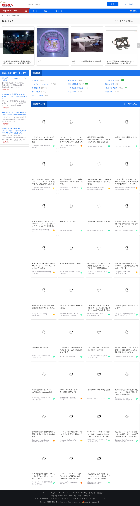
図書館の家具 (109, 84)
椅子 (39, 61)
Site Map (84, 493)
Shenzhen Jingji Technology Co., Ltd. (40, 230)
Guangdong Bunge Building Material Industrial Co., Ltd (40, 441)
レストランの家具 (111, 88)
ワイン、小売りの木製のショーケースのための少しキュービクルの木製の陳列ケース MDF (126, 181)
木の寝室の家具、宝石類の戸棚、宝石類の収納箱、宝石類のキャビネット (126, 223)
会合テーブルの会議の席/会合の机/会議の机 (86, 62)
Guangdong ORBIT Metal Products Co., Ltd (122, 272)
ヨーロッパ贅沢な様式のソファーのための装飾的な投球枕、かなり (71, 434)
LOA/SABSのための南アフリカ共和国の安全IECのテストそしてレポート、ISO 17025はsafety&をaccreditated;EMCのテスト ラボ (99, 266)
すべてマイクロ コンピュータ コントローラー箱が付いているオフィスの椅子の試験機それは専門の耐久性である (98, 308)
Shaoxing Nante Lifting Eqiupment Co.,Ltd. (94, 483)
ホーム (35, 11)
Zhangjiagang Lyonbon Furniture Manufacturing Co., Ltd (125, 188)
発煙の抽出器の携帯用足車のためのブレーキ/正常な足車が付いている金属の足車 (126, 392)
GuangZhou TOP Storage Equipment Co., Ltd (40, 314)
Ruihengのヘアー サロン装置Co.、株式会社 (69, 188)
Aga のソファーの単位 (68, 221)
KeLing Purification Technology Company (41, 272)
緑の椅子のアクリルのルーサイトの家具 (14, 79)
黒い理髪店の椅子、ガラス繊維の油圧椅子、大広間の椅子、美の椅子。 (71, 181)
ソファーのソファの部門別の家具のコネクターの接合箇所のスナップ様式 (71, 350)
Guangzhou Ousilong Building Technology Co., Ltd (41, 188)
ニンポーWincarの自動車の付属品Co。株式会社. (42, 483)
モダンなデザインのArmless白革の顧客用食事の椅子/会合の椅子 (14, 113)
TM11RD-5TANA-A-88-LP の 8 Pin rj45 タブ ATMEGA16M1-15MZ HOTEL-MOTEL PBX (70, 476)
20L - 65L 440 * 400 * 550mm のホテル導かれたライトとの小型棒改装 (99, 181)
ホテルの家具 (109, 80)
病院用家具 (72, 80)
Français (53, 496)
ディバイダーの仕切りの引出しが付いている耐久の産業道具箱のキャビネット (126, 266)
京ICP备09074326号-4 (91, 502)
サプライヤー (59, 11)
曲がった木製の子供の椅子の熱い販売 (71, 307)
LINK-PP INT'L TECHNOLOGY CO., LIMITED (69, 483)
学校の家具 (72, 92)
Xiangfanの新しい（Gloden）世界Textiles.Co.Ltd (97, 441)
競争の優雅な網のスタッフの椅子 (98, 222)
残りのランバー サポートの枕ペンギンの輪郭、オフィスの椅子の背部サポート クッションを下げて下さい (126, 434)
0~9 (104, 499)
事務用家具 (36, 88)
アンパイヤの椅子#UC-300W (70, 263)
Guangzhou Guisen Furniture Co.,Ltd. (41, 146)
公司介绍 (92, 493)
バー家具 (35, 80)
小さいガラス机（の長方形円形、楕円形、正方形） (98, 349)
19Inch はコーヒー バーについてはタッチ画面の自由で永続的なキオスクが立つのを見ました (14, 131)
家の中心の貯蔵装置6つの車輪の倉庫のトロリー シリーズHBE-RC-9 (14, 96)
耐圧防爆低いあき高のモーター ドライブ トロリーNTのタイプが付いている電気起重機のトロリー (98, 476)
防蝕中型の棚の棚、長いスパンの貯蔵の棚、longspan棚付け (43, 391)
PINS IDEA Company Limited (124, 230)
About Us (62, 493)
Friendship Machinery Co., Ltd (124, 357)
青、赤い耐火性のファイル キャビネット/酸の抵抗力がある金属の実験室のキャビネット (126, 350)
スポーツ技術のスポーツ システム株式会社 (70, 272)
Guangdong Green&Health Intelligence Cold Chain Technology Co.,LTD (95, 188)
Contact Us (70, 493)
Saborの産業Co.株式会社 (95, 230)
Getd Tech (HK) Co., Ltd (122, 146)
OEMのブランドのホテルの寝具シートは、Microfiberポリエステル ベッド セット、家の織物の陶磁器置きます (99, 434)
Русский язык (62, 496)
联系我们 (100, 493)
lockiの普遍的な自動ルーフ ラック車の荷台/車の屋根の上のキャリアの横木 (44, 476)
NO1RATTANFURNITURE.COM (96, 399)
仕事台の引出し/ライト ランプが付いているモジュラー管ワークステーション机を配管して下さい (43, 223)
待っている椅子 (37, 95)
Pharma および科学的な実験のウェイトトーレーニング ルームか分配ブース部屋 (43, 266)
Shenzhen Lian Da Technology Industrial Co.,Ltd (124, 441)
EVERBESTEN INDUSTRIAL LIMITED (68, 398)
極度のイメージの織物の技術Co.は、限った (41, 356)
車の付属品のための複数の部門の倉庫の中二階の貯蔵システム (43, 307)
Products (46, 493)
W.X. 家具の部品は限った (67, 356)
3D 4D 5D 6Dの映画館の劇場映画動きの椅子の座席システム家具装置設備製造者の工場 (17, 62)
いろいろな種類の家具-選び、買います (126, 307)
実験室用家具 (73, 84)
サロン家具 (36, 92)
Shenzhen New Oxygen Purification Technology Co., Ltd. (123, 398)
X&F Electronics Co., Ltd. (95, 146)
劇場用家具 (108, 92)
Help (77, 493)
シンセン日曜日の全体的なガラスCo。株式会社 (97, 356)
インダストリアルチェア (41, 84)
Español (72, 496)
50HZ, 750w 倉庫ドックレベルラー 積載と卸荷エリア (71, 391)
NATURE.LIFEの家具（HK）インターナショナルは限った (69, 314)
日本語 (133, 11)
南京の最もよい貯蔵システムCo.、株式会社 (41, 399)
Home (39, 493)
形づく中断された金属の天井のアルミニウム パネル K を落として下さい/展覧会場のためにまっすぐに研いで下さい (44, 181)
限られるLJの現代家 (66, 230)
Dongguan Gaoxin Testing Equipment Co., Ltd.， (95, 314)
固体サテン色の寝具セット (42, 348)
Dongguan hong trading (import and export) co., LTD (125, 314)
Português (86, 496)
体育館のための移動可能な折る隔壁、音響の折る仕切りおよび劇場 (43, 434)
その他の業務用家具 (75, 88)
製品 (46, 11)
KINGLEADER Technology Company (67, 146)
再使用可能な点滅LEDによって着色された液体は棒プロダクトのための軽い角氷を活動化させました (98, 139)
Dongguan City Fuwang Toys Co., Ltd (68, 441)
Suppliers (54, 493)
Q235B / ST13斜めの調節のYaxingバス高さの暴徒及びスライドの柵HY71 (121, 62)
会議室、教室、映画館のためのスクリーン (126, 138)
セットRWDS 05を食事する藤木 (99, 390)
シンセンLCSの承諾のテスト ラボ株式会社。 (97, 272)
